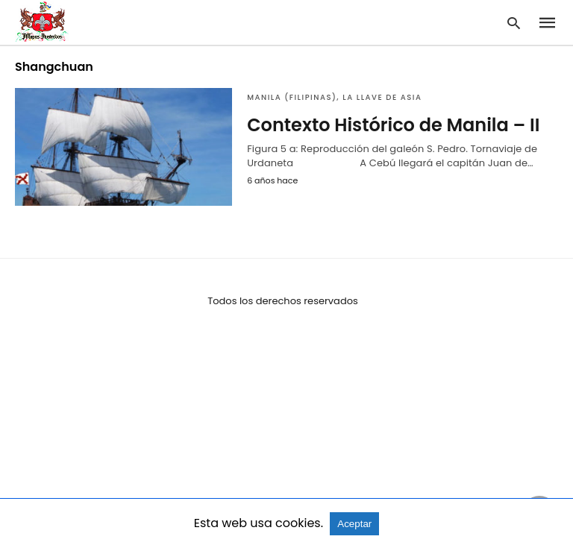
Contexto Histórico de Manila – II (393, 125)
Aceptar (354, 523)
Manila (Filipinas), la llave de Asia (334, 97)
